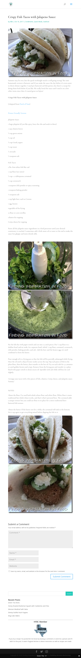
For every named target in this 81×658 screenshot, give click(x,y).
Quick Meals (38, 22)
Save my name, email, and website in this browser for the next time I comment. (38, 571)
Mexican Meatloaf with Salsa (18, 609)
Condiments (29, 22)
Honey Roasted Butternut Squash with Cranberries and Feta (28, 606)
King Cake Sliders (14, 616)
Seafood (46, 22)
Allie (11, 22)
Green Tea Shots (14, 603)
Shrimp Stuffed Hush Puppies (18, 612)
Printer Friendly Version (17, 113)
